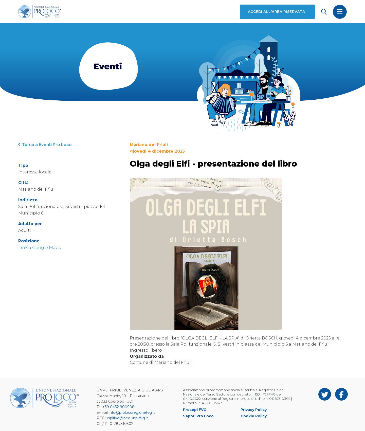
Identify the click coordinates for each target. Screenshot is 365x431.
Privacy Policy (254, 409)
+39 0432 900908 (118, 407)
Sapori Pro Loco (198, 416)
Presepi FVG (194, 409)
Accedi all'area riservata (276, 11)
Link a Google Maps (39, 247)
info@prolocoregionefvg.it (132, 412)
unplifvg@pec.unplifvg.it (126, 418)
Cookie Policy (254, 416)
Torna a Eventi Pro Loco (45, 144)
